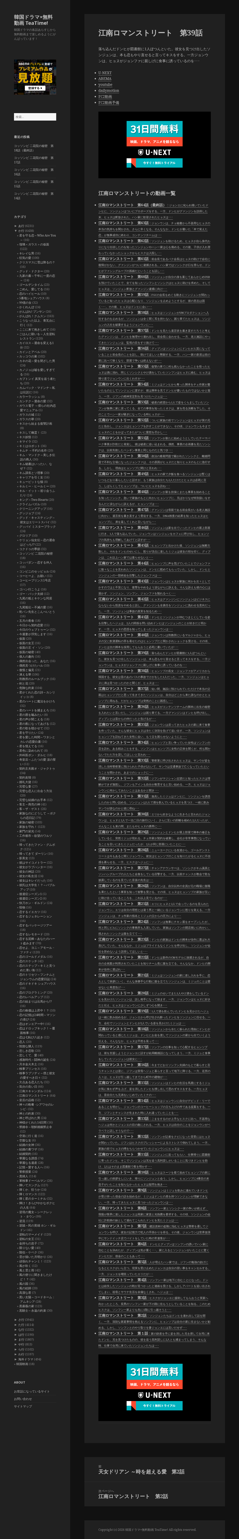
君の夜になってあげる (34, 724)
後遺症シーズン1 (30, 894)
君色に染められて (31, 751)
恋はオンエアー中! (31, 1024)
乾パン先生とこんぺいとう (37, 612)
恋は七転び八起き (31, 1037)
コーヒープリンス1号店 (35, 580)
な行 (21, 1330)
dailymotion (108, 90)
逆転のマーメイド (31, 1234)
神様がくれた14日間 (32, 1122)
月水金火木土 (28, 1064)
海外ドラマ (25, 1359)
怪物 (22, 907)
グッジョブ (26, 513)
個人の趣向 (26, 656)
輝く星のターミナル (32, 1198)
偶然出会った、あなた (34, 661)
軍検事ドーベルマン (32, 1181)
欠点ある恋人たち (31, 1082)
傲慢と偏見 (26, 670)
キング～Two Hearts (33, 500)
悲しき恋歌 (26, 1051)
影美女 (23, 858)
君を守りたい (28, 733)
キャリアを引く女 (31, 477)
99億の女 (25, 303)
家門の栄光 (26, 831)
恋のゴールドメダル (32, 957)
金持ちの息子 (28, 1243)
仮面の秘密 (26, 652)
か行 (21, 231)
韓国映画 (22, 1364)
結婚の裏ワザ (28, 1149)
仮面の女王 (26, 643)
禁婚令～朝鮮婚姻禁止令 (35, 1127)
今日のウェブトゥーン (34, 630)
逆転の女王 (26, 1239)
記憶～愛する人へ (31, 1167)
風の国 (23, 1284)
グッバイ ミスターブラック (37, 527)
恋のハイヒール (29, 294)
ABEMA (104, 78)
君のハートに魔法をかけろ (37, 701)
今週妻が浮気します (32, 634)
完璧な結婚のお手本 (32, 800)
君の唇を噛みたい (31, 715)
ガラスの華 (26, 419)
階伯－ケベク (28, 1252)
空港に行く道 (28, 1136)
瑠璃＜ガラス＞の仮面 (34, 244)
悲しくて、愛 (28, 1055)
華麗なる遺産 (28, 1163)
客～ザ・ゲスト (29, 809)
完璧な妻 (25, 786)
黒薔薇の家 (26, 1306)
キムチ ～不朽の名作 (33, 450)
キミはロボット (29, 446)
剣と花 (23, 683)
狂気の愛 (25, 258)
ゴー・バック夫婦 (31, 594)
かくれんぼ (26, 307)
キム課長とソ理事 (31, 473)
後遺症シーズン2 (30, 898)
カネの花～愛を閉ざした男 (37, 361)
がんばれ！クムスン (32, 316)
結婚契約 (25, 1154)
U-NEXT (105, 72)
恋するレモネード (31, 934)
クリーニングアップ (32, 509)
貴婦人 (23, 1176)
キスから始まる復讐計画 (35, 423)
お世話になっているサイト (32, 1391)
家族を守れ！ (28, 827)
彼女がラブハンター (32, 867)
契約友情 (25, 777)
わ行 (21, 1354)
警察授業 (25, 1172)
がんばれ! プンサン (32, 311)
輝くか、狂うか (29, 1190)
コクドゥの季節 (29, 549)
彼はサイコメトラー (32, 862)
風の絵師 (25, 1288)
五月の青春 (26, 621)
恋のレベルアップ (31, 997)
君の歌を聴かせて (31, 728)
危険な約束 (26, 688)
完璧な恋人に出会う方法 (35, 791)
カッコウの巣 (28, 356)
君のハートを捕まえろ (34, 710)
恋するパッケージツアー (35, 925)
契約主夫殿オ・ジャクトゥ (37, 768)
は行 (21, 1335)
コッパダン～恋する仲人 (35, 562)
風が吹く (25, 1266)
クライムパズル (29, 504)
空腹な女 (25, 1140)
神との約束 (26, 1113)
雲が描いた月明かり (32, 1257)
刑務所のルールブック (34, 679)
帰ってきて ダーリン (33, 854)
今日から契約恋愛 (31, 625)
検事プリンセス (29, 1069)
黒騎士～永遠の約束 (32, 1310)
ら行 (21, 1349)
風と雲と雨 (26, 1270)
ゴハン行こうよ (29, 589)
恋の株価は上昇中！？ (34, 1010)
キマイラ (25, 441)
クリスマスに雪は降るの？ (37, 262)
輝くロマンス (28, 1194)
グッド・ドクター (31, 271)
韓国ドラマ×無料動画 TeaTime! (33, 19)
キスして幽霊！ (29, 432)
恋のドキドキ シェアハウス (37, 983)
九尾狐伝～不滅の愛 (32, 607)
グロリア (25, 535)
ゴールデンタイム (31, 285)
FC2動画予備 (108, 102)
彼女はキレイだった (32, 880)
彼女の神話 (26, 871)
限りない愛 (26, 1248)
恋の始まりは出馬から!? (35, 1001)
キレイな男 (26, 253)
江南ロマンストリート (34, 1095)
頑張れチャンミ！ (31, 1261)
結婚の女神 (26, 1145)
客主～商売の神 (29, 804)
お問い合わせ (23, 1399)
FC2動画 (105, 96)
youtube (105, 84)
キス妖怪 (25, 437)
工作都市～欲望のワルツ (35, 836)
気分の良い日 (28, 1086)
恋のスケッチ (28, 961)
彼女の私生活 (28, 876)
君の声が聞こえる (31, 719)
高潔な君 (25, 1293)
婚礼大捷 (25, 782)
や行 (21, 1344)
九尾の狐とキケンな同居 (35, 598)
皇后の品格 (26, 1100)
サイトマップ (23, 1406)
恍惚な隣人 (26, 1046)
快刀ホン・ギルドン (32, 903)
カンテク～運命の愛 (32, 401)
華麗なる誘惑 (28, 1158)
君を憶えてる (28, 746)
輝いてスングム (29, 1185)
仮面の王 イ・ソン (31, 647)
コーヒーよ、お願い (32, 576)
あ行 (21, 226)
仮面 (22, 639)
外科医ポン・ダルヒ (32, 755)
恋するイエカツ (29, 912)
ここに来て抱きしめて (34, 329)
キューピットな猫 (31, 482)
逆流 (22, 1221)
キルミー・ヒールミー (34, 486)
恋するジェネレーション (35, 916)
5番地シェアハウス (32, 298)
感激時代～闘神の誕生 (34, 1060)
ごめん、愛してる (31, 289)
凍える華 (25, 674)
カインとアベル (29, 352)
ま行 (21, 1339)
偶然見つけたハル (31, 665)
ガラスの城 (26, 415)
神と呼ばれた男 (29, 1118)
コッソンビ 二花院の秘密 (36, 553)
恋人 (22, 1042)
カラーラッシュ (29, 397)
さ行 (21, 1320)
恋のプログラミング (32, 992)
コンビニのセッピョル (34, 571)
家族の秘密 (26, 822)
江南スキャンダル (31, 1091)
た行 (21, 1325)
